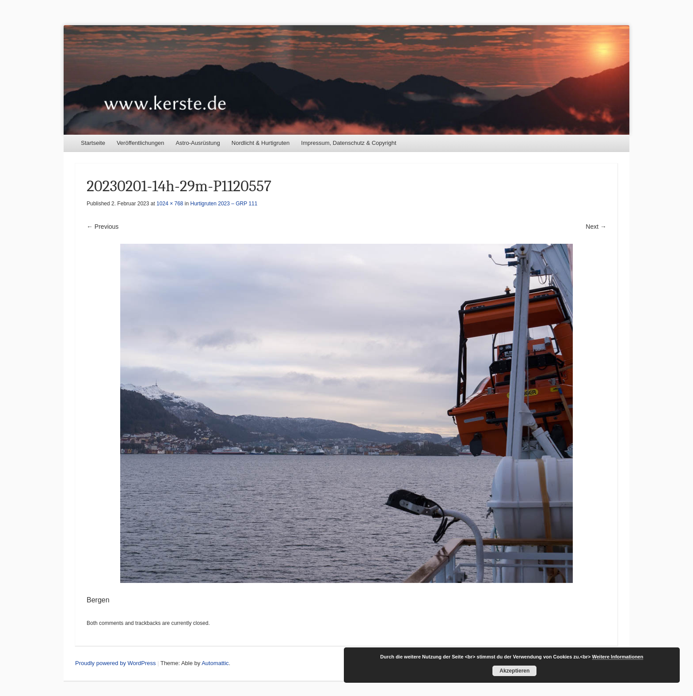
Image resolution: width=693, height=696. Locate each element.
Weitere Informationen (618, 656)
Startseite (93, 143)
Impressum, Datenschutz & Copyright (348, 143)
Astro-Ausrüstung (197, 143)
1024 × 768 (169, 203)
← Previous (102, 226)
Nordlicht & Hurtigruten (261, 143)
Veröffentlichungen (140, 143)
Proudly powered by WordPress (115, 663)
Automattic (215, 663)
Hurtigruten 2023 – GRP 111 (224, 203)
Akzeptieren (514, 671)
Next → (596, 226)
